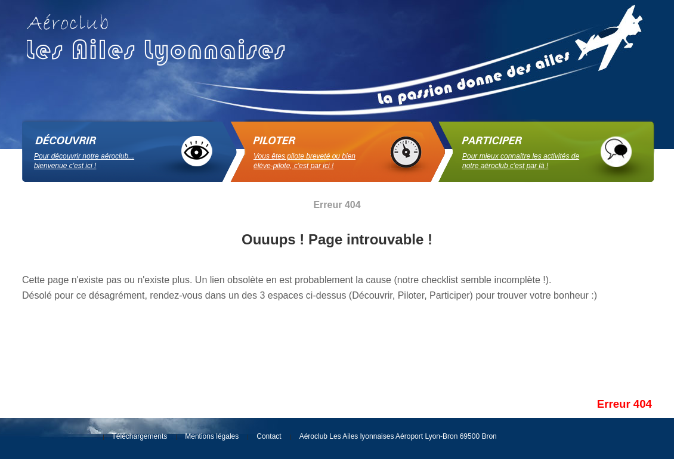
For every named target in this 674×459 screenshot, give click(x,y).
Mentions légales (212, 436)
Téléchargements (140, 436)
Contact (268, 436)
